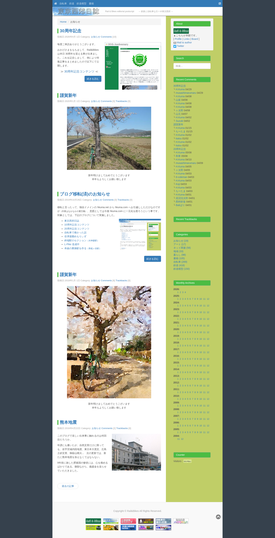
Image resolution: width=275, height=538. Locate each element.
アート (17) (179, 244)
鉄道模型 (81, 3)
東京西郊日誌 (71, 220)
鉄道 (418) (179, 265)
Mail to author (182, 42)
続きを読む (93, 78)
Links (187, 39)
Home (63, 21)
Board (195, 39)
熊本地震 (68, 422)
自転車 (63, 3)
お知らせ (95, 36)
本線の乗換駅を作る (82, 248)
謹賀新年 (68, 95)
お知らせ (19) (180, 240)
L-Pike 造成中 (71, 244)
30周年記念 (70, 30)
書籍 (91, 3)
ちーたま (181, 131)
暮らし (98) (179, 254)
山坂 (178, 99)
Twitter (178, 46)
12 (208, 299)
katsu (179, 138)
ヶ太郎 (179, 110)
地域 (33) (178, 251)
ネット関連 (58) (182, 247)
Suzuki (179, 120)
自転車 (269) (180, 261)
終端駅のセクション (81, 240)
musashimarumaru (186, 92)
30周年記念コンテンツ (79, 71)
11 (204, 299)
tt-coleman (181, 177)
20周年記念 (179, 149)
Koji (178, 184)
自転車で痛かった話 (75, 232)
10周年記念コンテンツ (76, 224)
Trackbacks (121, 101)
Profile (178, 39)
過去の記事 (68, 486)
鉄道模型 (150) (181, 268)
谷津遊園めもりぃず (75, 236)
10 (200, 299)
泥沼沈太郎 (182, 198)
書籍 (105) (179, 258)
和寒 (178, 156)
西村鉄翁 (181, 201)
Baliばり (180, 205)
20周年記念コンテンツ (76, 228)
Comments (106, 36)
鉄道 (71, 3)
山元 (178, 113)
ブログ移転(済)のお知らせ (85, 194)
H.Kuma (180, 89)
